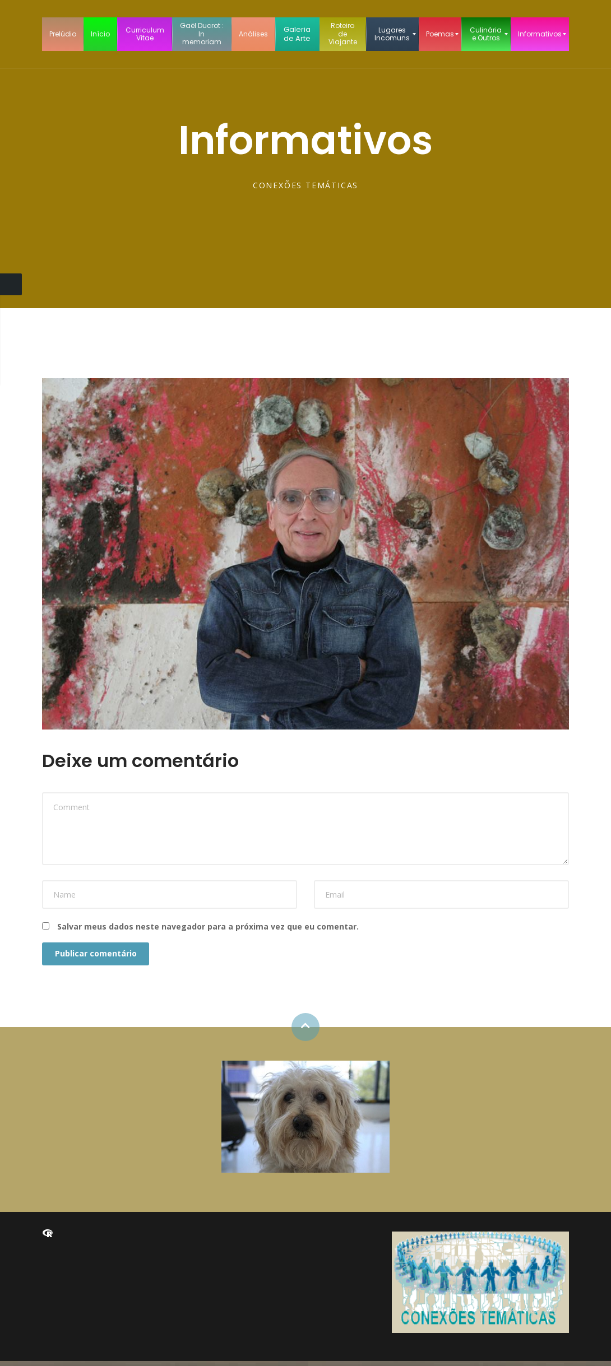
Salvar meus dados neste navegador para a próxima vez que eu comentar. (208, 926)
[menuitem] (63, 34)
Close (11, 284)
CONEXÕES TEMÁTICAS (305, 185)
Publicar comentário (100, 956)
